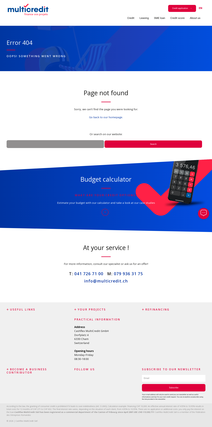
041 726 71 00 (88, 273)
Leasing (144, 18)
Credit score (177, 18)
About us (195, 18)
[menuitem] (200, 8)
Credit (130, 18)
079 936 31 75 (128, 273)
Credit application (180, 8)
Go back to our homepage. (106, 117)
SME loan (159, 18)
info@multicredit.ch (106, 281)
